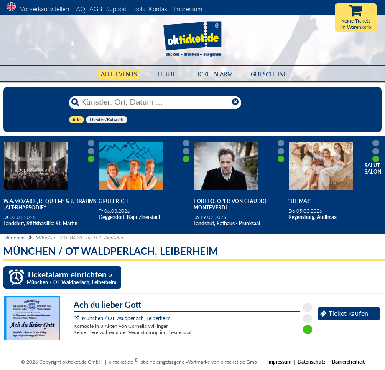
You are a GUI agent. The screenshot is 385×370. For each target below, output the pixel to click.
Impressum (187, 9)
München (14, 237)
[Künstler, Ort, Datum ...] (154, 102)
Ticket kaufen (344, 313)
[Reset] (235, 102)
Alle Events (119, 74)
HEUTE (167, 74)
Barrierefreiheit (348, 362)
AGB (95, 9)
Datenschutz (312, 362)
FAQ (79, 9)
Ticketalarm (213, 74)
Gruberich (113, 201)
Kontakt (159, 9)
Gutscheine (269, 74)
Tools (138, 9)
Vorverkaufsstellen (44, 9)
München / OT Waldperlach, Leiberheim (126, 318)
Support (116, 9)
